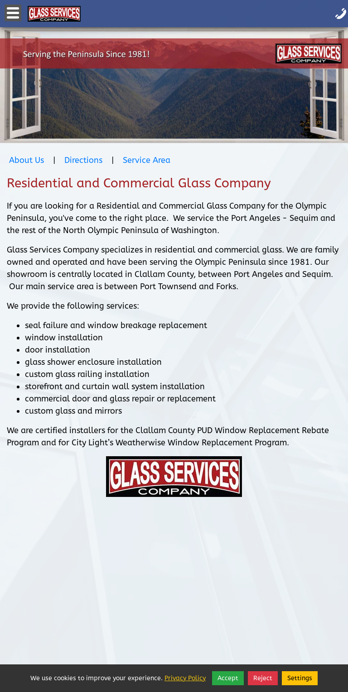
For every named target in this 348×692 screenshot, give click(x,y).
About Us (26, 160)
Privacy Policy (185, 678)
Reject (262, 678)
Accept (228, 678)
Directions (83, 160)
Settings (299, 678)
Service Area (146, 160)
